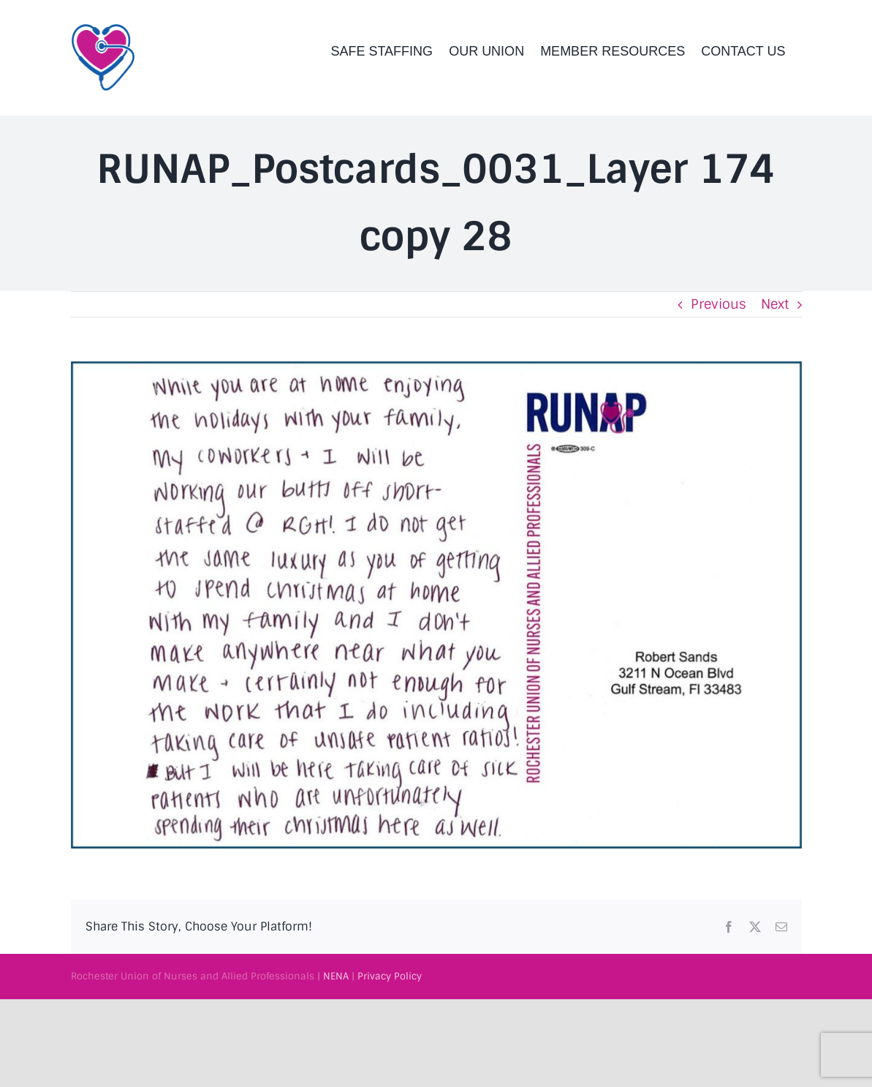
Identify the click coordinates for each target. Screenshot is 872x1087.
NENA (336, 976)
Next (775, 304)
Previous (718, 304)
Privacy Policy (389, 976)
